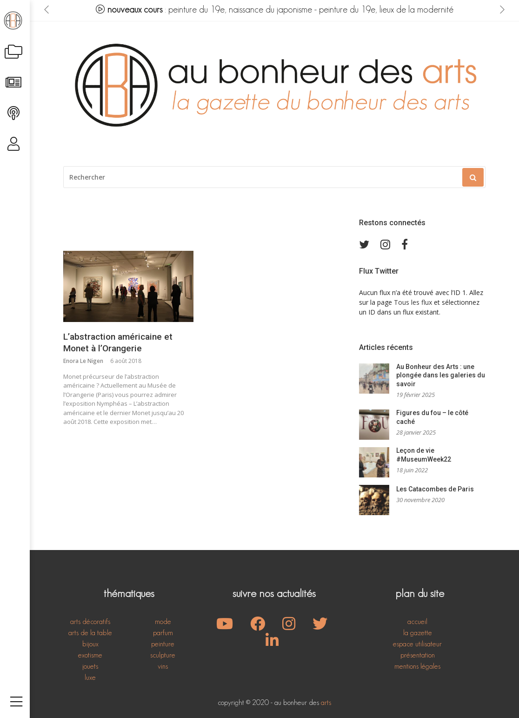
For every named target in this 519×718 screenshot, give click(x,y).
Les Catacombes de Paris (435, 489)
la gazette (417, 633)
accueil (417, 621)
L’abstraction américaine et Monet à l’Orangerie (118, 342)
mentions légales (417, 666)
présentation (417, 655)
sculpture (162, 655)
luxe (90, 677)
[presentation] (46, 9)
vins (163, 666)
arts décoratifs (90, 621)
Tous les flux (413, 302)
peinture (162, 644)
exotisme (90, 655)
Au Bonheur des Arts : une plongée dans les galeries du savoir (440, 375)
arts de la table (90, 633)
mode (163, 621)
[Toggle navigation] (16, 692)
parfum (163, 633)
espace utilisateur (417, 644)
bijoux (90, 644)
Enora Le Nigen (83, 361)
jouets (90, 666)
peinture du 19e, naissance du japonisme (240, 9)
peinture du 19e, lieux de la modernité (386, 9)
